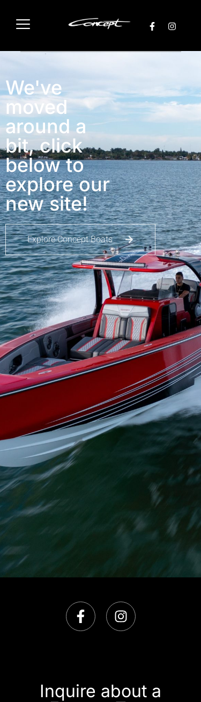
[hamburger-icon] (23, 25)
